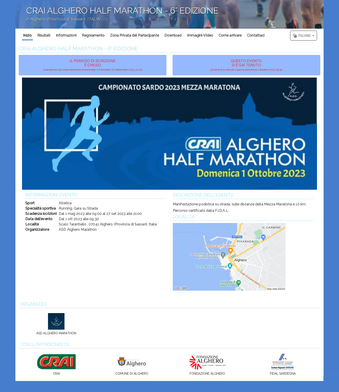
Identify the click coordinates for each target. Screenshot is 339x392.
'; (169, 14)
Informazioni (66, 35)
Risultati (43, 35)
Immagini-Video (200, 35)
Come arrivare (230, 35)
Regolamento (93, 35)
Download (173, 35)
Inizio (27, 35)
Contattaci (255, 35)
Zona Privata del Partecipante (134, 35)
